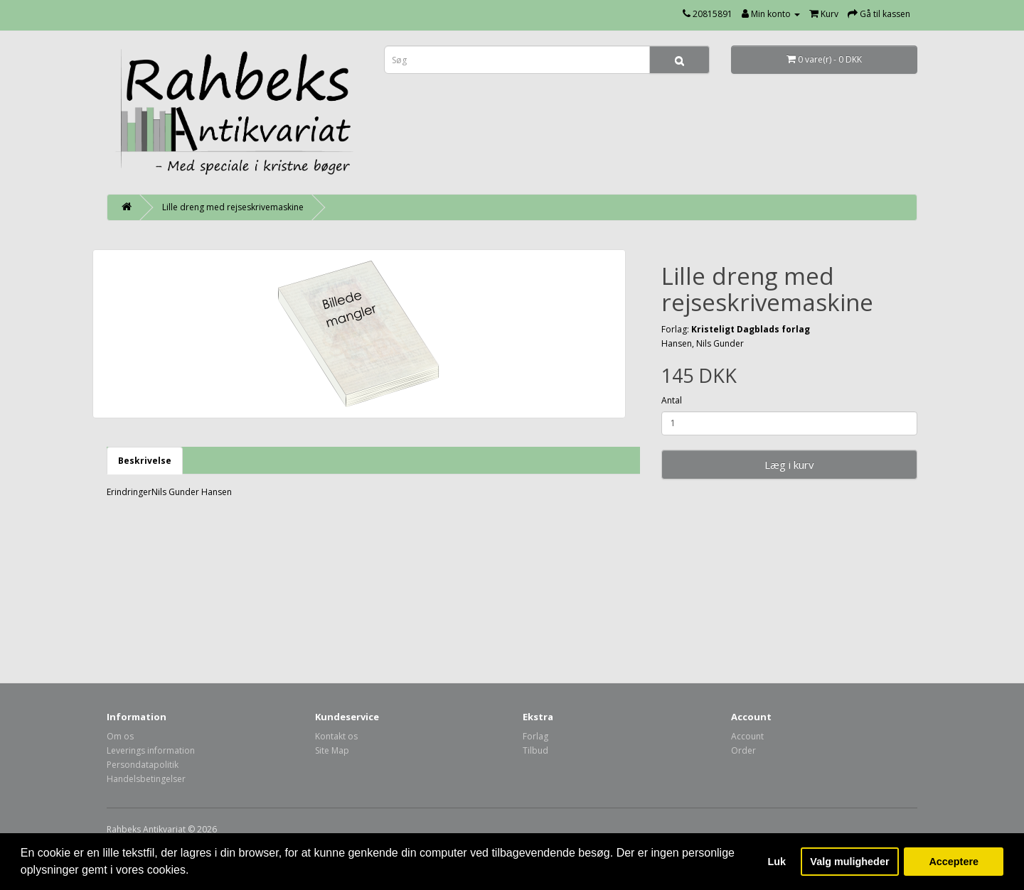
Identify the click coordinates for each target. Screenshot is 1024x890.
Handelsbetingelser (146, 779)
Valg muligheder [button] (849, 861)
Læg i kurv (789, 464)
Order (743, 750)
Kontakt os (336, 736)
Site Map (332, 750)
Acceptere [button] (953, 861)
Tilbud (535, 750)
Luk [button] (777, 861)
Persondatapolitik (142, 765)
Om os (120, 736)
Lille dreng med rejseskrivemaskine (233, 207)
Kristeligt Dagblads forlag (750, 329)
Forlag (535, 736)
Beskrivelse (144, 461)
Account (747, 736)
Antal (671, 400)
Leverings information (151, 750)
